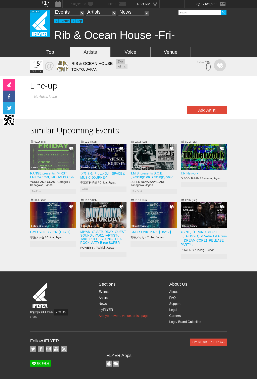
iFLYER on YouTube (56, 349)
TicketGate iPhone (116, 364)
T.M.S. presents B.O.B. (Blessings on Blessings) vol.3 (152, 175)
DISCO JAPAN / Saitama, (201, 178)
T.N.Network (189, 173)
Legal (173, 309)
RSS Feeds (64, 349)
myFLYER (106, 309)
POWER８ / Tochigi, (97, 247)
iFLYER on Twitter (33, 349)
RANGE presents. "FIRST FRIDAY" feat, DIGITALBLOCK (52, 175)
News (125, 12)
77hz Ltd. (61, 312)
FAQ (172, 297)
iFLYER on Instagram (49, 349)
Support (175, 303)
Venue (170, 52)
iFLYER (40, 295)
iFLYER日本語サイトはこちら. (208, 342)
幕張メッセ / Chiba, (46, 237)
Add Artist (206, 110)
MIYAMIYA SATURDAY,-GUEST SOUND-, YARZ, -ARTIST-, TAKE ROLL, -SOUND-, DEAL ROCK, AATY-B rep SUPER (103, 237)
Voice (130, 52)
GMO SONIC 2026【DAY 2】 (152, 232)
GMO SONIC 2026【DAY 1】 (51, 232)
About (173, 291)
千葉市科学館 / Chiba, (98, 182)
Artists (94, 12)
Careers (175, 316)
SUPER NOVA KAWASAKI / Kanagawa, (148, 183)
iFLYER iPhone (109, 364)
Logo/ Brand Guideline (185, 322)
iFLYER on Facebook (41, 349)
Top (79, 21)
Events (62, 12)
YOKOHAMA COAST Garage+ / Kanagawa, (50, 183)
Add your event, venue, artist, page (123, 316)
